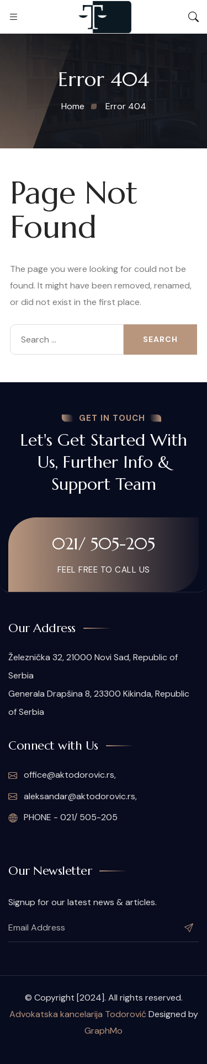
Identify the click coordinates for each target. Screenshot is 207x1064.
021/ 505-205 (103, 543)
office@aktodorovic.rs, (62, 775)
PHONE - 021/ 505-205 (63, 817)
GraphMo (103, 1030)
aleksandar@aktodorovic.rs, (72, 796)
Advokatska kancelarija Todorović (77, 1014)
